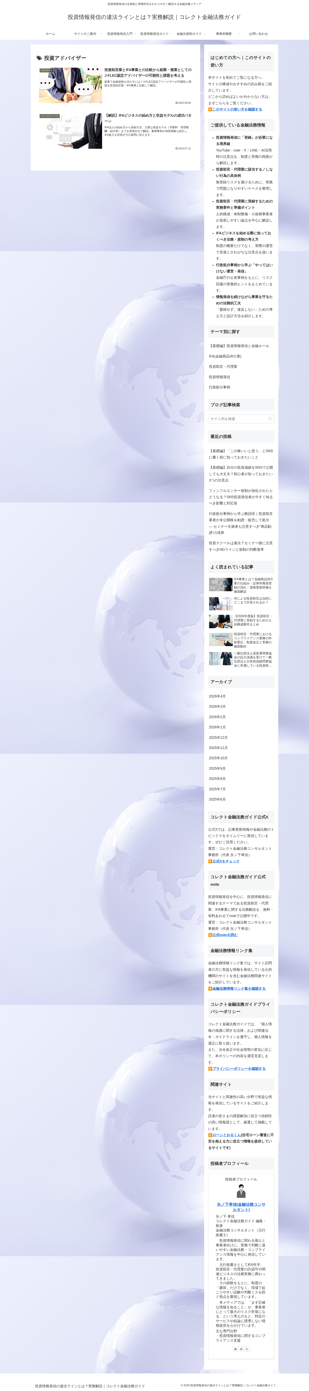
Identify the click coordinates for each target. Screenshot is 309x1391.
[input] (241, 419)
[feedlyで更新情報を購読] (241, 1348)
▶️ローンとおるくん (224, 1135)
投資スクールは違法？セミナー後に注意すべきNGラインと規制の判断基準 (241, 546)
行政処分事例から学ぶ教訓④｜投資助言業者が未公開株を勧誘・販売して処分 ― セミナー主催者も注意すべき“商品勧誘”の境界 (241, 523)
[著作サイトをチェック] (235, 1348)
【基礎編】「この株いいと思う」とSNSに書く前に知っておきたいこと (241, 454)
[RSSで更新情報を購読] (246, 1348)
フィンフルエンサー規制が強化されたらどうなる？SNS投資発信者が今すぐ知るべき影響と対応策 (241, 497)
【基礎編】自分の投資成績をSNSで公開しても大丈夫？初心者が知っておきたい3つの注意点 (241, 474)
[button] (270, 419)
